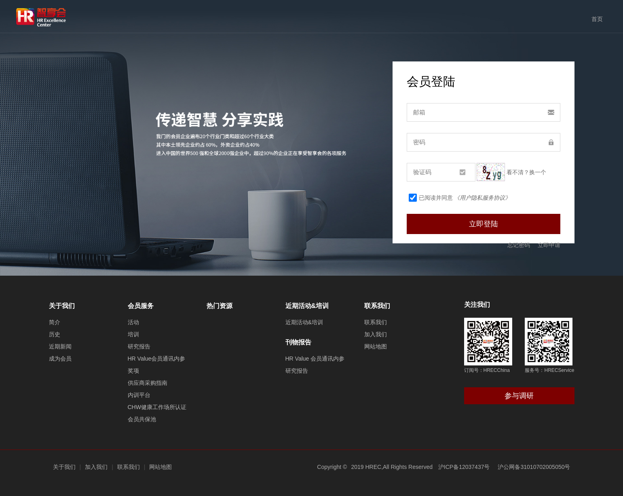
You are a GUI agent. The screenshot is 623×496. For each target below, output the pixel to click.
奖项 (133, 370)
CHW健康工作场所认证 (157, 407)
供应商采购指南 (147, 383)
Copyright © (332, 467)
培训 (133, 334)
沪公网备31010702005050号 (534, 467)
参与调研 (519, 396)
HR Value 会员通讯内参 (315, 358)
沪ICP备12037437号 (464, 467)
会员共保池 (142, 419)
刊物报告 (298, 342)
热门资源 (219, 305)
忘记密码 (518, 245)
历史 (54, 334)
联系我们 (377, 305)
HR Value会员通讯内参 (157, 358)
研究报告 (139, 346)
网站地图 (375, 346)
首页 (597, 19)
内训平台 (139, 395)
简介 (54, 322)
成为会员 (60, 358)
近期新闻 (60, 346)
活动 (133, 322)
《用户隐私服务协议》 (482, 197)
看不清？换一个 (526, 172)
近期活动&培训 (307, 305)
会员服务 (141, 305)
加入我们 (375, 334)
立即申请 (549, 245)
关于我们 (62, 305)
